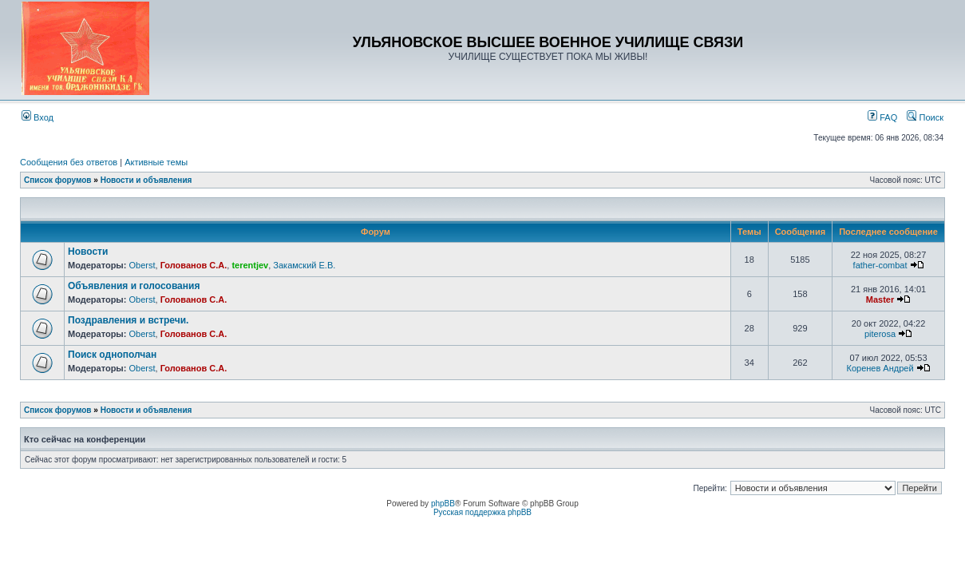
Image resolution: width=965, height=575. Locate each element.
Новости (88, 251)
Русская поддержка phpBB (482, 512)
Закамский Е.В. (304, 265)
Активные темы (156, 162)
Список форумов (58, 180)
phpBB (443, 503)
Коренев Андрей (879, 368)
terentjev (249, 265)
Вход (37, 117)
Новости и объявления (146, 180)
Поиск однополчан (112, 354)
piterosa (880, 334)
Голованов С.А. (193, 265)
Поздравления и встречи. (128, 320)
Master (880, 299)
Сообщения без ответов (68, 162)
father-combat (880, 265)
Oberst (142, 265)
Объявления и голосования (134, 285)
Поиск (925, 117)
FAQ (882, 117)
